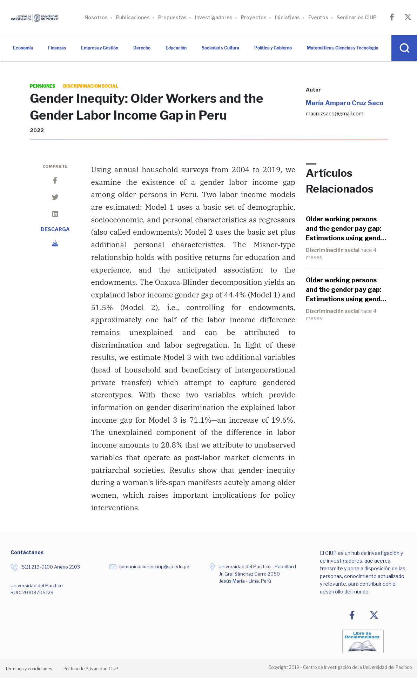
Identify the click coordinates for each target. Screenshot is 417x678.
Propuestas (172, 17)
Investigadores (214, 17)
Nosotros (96, 17)
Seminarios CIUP (356, 17)
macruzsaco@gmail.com (334, 113)
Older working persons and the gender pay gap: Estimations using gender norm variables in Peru (346, 229)
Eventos (318, 17)
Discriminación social (333, 250)
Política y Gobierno (273, 48)
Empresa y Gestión (99, 48)
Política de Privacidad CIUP (90, 668)
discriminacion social (91, 86)
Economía (23, 48)
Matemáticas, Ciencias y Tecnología (342, 48)
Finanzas (57, 48)
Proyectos (254, 17)
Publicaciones (133, 17)
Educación (176, 48)
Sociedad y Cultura (220, 48)
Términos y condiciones (28, 668)
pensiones (42, 86)
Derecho (141, 48)
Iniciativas (287, 17)
